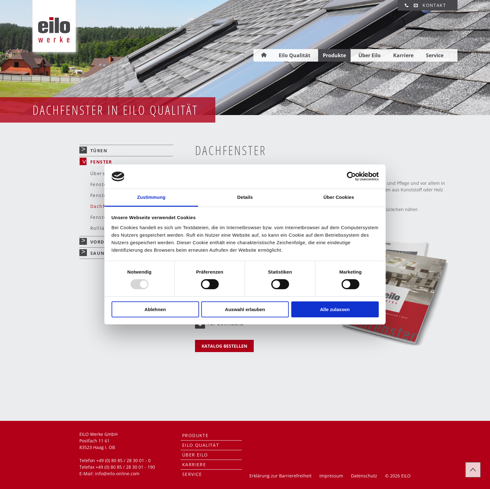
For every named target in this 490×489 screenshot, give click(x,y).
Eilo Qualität (294, 46)
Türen (98, 151)
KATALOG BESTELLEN (224, 346)
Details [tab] (245, 197)
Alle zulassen (335, 309)
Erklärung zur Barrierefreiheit (280, 476)
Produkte (334, 46)
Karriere (403, 46)
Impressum (331, 476)
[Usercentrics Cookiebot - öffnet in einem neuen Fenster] (351, 176)
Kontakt (434, 5)
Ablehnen (155, 309)
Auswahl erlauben (245, 309)
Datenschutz (364, 476)
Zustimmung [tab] (151, 197)
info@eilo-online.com (117, 473)
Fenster (101, 162)
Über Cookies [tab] (338, 197)
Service (434, 46)
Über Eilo (369, 46)
